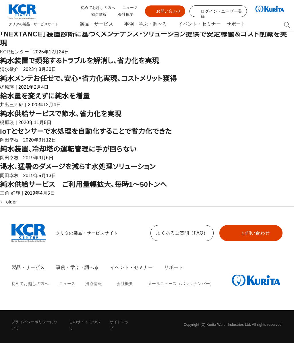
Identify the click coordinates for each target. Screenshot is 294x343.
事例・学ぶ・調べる (145, 24)
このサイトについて (86, 322)
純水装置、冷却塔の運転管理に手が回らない (68, 149)
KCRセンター (13, 52)
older (9, 202)
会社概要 (126, 15)
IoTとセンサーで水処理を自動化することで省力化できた (86, 131)
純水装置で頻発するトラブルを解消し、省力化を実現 (80, 61)
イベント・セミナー (198, 24)
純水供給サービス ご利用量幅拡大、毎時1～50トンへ (84, 184)
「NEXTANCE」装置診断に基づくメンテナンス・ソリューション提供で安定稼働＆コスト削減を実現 (144, 38)
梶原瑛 (7, 87)
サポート (236, 24)
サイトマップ (120, 322)
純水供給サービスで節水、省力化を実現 (61, 114)
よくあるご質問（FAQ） (182, 233)
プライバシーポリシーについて (36, 322)
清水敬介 (9, 69)
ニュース (131, 8)
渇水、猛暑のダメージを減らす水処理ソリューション (79, 167)
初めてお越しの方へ (100, 8)
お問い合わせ (169, 11)
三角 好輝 (10, 193)
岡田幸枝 (9, 140)
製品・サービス (95, 24)
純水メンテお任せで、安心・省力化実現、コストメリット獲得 (89, 78)
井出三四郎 (12, 104)
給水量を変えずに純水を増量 (45, 96)
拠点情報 (99, 15)
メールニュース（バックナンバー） (173, 284)
